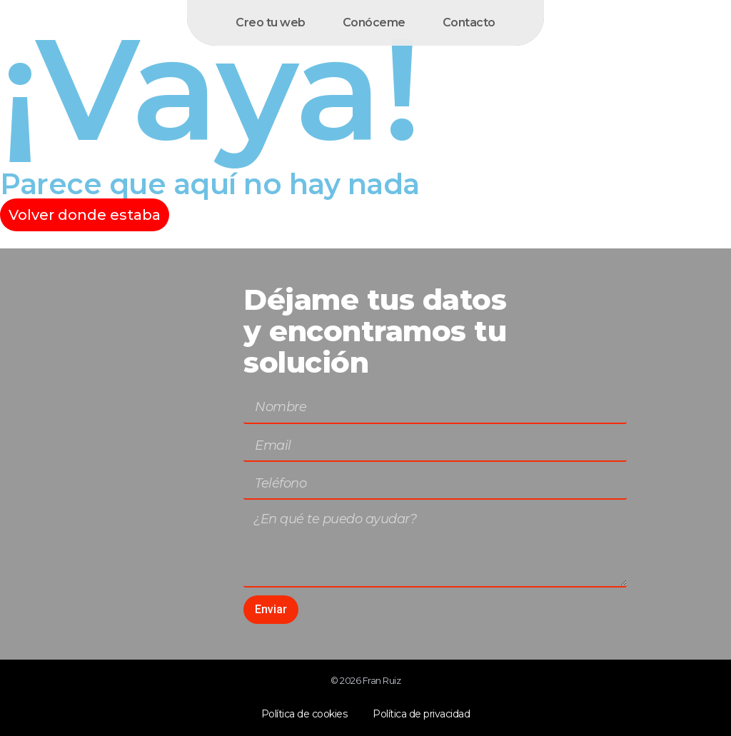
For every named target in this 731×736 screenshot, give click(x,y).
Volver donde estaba (85, 214)
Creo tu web (271, 22)
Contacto (469, 22)
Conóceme (374, 22)
